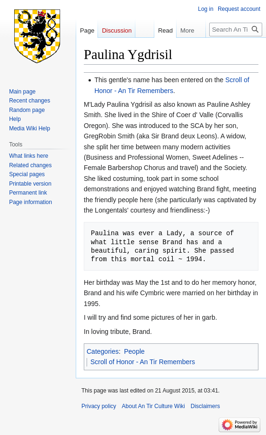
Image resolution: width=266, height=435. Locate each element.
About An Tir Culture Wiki (153, 406)
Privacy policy (98, 406)
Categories (103, 351)
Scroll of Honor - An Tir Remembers (142, 362)
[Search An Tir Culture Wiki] (235, 29)
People (134, 351)
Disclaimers (205, 406)
